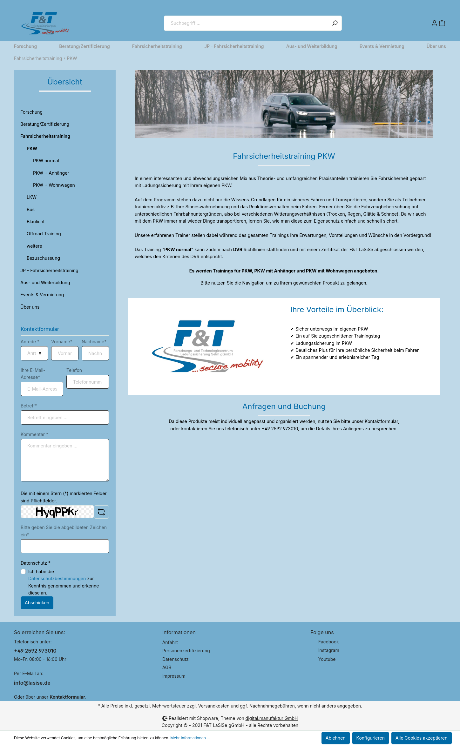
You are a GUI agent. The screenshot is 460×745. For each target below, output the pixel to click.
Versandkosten (214, 705)
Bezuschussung (43, 258)
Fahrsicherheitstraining (45, 136)
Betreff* (29, 405)
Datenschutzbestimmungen (57, 578)
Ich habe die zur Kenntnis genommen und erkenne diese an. (63, 582)
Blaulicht (35, 221)
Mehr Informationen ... (190, 737)
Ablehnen (336, 738)
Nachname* (94, 341)
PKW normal (46, 160)
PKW (32, 148)
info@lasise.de (32, 683)
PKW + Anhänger (51, 173)
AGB (167, 667)
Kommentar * (34, 434)
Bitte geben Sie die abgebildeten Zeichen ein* (64, 531)
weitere (34, 246)
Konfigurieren (370, 738)
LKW (32, 197)
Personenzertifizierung (186, 650)
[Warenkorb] (442, 23)
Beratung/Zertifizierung (44, 124)
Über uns (29, 307)
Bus (31, 209)
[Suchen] (335, 23)
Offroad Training (44, 233)
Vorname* (61, 341)
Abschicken (37, 602)
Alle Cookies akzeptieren (422, 738)
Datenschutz (175, 659)
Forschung (31, 112)
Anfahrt (170, 642)
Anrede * (30, 341)
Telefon (74, 370)
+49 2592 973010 (35, 651)
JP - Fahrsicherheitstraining (49, 270)
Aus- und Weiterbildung (45, 282)
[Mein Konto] (434, 23)
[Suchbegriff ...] (246, 23)
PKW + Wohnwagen (54, 185)
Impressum (174, 676)
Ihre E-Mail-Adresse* (33, 373)
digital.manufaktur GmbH (272, 718)
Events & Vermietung (42, 294)
